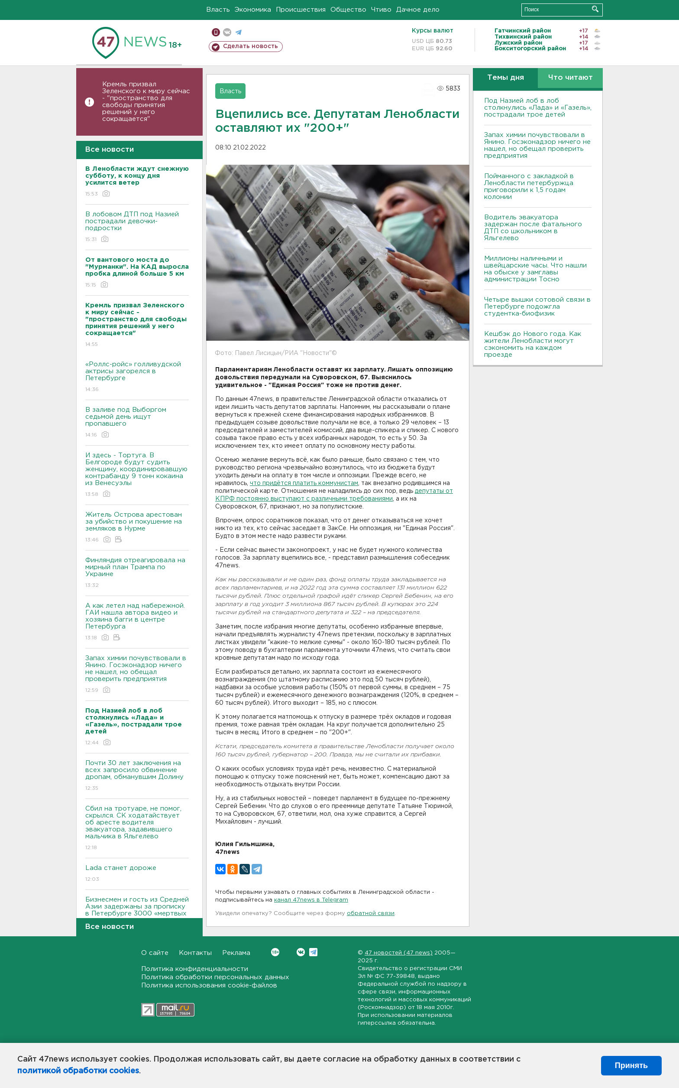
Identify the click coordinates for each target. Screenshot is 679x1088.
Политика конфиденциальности (194, 969)
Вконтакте (275, 952)
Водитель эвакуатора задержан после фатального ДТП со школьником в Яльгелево (533, 228)
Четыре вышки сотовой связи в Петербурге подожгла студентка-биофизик (537, 306)
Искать (595, 9)
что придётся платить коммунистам (304, 483)
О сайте (154, 953)
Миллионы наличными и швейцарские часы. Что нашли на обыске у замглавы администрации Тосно (535, 269)
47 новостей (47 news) (399, 953)
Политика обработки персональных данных (215, 977)
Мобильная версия (216, 32)
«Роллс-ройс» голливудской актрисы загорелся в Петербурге (137, 377)
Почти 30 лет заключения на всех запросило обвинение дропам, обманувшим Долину (137, 776)
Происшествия (301, 10)
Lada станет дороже (137, 874)
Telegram (313, 952)
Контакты (195, 953)
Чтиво (381, 10)
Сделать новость (250, 46)
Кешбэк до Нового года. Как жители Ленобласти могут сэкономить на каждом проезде (532, 344)
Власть (218, 10)
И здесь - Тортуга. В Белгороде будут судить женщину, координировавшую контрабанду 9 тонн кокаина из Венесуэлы (137, 475)
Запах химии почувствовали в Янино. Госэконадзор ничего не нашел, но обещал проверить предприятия (137, 674)
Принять (631, 1065)
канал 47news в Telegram (311, 900)
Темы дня (505, 78)
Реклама (236, 953)
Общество (348, 10)
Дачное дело (418, 10)
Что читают (570, 78)
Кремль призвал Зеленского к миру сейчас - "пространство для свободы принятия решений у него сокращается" (146, 101)
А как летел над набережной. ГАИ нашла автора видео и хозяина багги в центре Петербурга (137, 622)
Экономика (253, 10)
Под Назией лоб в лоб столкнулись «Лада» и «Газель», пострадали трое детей (538, 107)
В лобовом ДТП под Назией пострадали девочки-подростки (137, 227)
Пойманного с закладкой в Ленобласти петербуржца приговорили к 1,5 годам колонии (529, 186)
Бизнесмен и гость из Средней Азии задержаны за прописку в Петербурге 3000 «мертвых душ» (137, 916)
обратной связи (370, 913)
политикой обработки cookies (78, 1071)
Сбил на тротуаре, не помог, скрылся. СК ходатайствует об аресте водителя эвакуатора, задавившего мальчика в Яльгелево (137, 828)
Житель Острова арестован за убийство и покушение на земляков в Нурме (137, 528)
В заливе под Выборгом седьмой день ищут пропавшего (137, 423)
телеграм (238, 32)
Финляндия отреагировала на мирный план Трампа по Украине (137, 573)
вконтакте (227, 32)
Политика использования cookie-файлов (209, 985)
